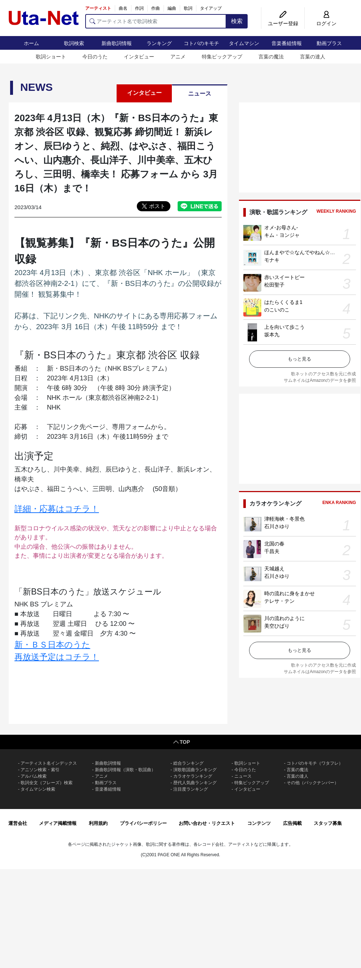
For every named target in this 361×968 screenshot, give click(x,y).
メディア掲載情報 (58, 823)
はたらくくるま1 (283, 302)
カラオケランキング (192, 776)
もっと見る (299, 359)
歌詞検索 (74, 43)
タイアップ (211, 8)
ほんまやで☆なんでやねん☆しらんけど (309, 252)
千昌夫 (271, 551)
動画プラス (329, 43)
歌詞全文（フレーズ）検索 (47, 782)
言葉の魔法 (271, 56)
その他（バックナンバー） (313, 782)
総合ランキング (188, 763)
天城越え (274, 568)
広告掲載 (292, 823)
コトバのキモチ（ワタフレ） (315, 763)
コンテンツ (259, 823)
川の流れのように (284, 618)
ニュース (199, 93)
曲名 (123, 8)
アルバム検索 (34, 776)
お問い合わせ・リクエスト (207, 823)
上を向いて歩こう (284, 327)
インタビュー (139, 56)
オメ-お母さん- (281, 227)
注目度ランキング (190, 789)
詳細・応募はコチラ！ (56, 508)
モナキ (271, 260)
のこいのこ (277, 310)
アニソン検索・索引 (40, 769)
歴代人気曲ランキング (195, 782)
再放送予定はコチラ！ (56, 657)
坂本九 (271, 334)
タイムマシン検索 (38, 789)
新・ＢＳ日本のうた (52, 644)
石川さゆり (277, 526)
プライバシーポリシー (143, 823)
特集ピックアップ (222, 56)
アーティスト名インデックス (49, 763)
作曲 (155, 8)
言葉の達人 (312, 56)
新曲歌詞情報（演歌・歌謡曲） (125, 769)
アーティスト (98, 8)
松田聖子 (274, 285)
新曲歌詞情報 (116, 43)
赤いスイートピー (284, 277)
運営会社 (17, 823)
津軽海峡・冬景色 (284, 519)
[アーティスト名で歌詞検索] (155, 21)
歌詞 (188, 8)
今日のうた (95, 56)
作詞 (139, 8)
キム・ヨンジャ (282, 235)
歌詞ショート (51, 56)
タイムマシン (244, 43)
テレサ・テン (279, 601)
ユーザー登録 (283, 23)
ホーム (31, 43)
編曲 (172, 8)
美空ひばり (277, 626)
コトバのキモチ (201, 43)
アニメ (178, 56)
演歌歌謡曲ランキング (195, 769)
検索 (237, 21)
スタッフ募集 (328, 823)
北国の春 (274, 544)
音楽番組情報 (286, 43)
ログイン (326, 23)
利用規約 (98, 823)
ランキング (159, 43)
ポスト (157, 206)
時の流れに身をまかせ (289, 593)
